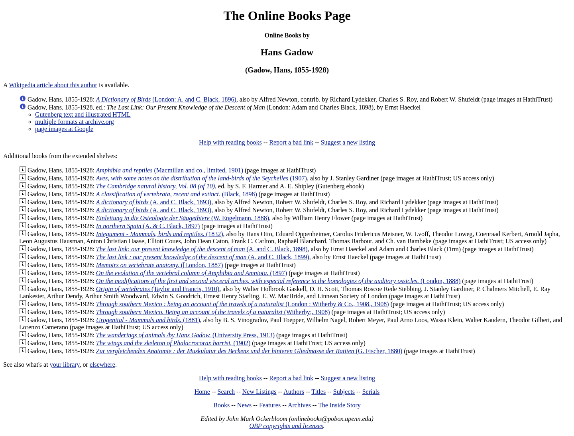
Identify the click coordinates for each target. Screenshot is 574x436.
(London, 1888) (278, 281)
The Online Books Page (286, 15)
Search (226, 391)
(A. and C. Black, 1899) (202, 257)
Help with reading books (230, 142)
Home (202, 391)
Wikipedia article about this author (53, 85)
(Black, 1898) (176, 194)
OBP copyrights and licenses (286, 425)
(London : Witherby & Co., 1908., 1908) (242, 304)
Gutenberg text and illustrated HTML (83, 114)
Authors (293, 391)
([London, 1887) (159, 265)
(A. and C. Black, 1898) (202, 249)
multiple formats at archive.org (74, 121)
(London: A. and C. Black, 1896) (166, 99)
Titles (318, 391)
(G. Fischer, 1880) (249, 351)
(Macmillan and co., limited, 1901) (169, 170)
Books (221, 405)
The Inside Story (339, 405)
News (244, 405)
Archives (299, 405)
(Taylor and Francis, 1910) (157, 288)
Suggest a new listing (348, 142)
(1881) (148, 320)
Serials (371, 391)
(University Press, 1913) (185, 335)
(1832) (159, 234)
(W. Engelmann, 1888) (182, 218)
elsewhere (102, 364)
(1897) (191, 273)
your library (65, 364)
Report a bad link (291, 142)
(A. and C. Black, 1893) (153, 202)
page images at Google (64, 128)
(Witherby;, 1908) (213, 312)
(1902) (173, 343)
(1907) (201, 178)
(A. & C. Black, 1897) (148, 226)
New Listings (259, 391)
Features (270, 405)
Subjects (344, 391)
